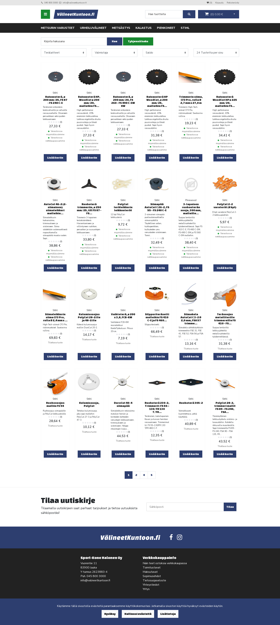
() (214, 14)
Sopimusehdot (152, 576)
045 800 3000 (51, 2)
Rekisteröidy (233, 2)
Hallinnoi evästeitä (137, 613)
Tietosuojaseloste (154, 580)
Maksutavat (150, 572)
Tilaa (230, 506)
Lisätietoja (168, 613)
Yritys (146, 589)
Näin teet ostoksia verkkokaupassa (165, 563)
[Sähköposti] (185, 507)
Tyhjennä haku (138, 41)
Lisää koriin (55, 157)
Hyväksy (110, 613)
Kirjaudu (219, 2)
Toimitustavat (152, 568)
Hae (114, 41)
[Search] (164, 14)
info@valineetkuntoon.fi (75, 2)
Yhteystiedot (151, 585)
